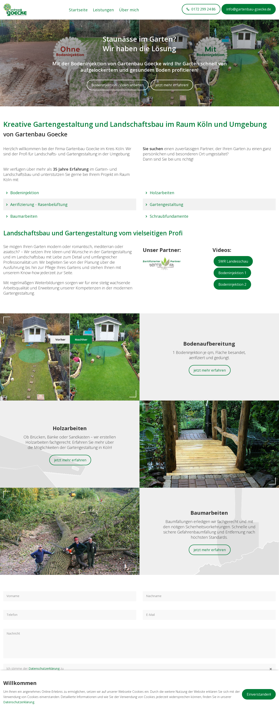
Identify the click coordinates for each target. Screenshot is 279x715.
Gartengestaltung (166, 204)
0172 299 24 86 (203, 9)
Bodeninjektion (24, 192)
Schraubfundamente (169, 216)
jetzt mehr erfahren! (171, 85)
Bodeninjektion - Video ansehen (118, 85)
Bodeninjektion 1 (232, 272)
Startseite (78, 9)
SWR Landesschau (233, 261)
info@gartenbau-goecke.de (248, 9)
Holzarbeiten (162, 192)
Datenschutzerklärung (44, 668)
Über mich (129, 9)
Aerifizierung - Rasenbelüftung (39, 204)
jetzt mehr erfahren (210, 370)
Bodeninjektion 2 (232, 284)
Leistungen (103, 9)
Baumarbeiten (23, 216)
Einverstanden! (259, 694)
